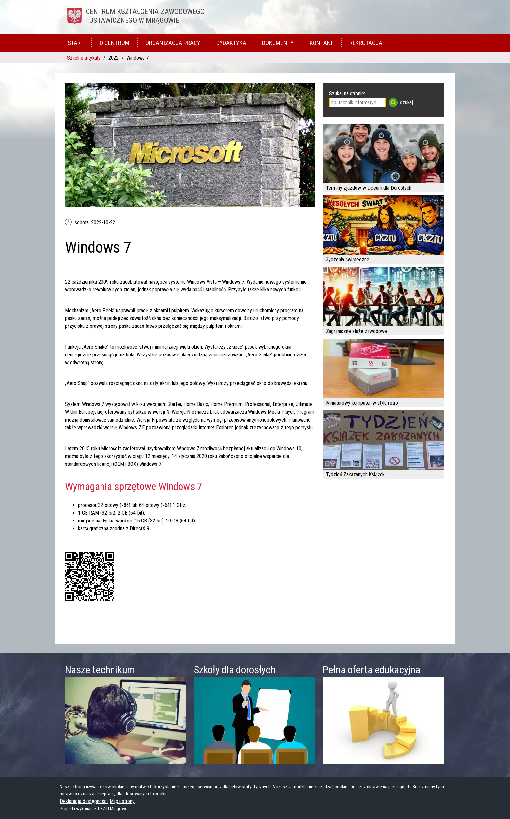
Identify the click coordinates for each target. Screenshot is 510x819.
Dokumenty (278, 43)
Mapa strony (122, 801)
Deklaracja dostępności (84, 801)
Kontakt (321, 43)
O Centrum (114, 43)
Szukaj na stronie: (347, 93)
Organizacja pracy (172, 43)
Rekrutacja (365, 43)
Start (76, 43)
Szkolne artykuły (84, 58)
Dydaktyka (231, 43)
